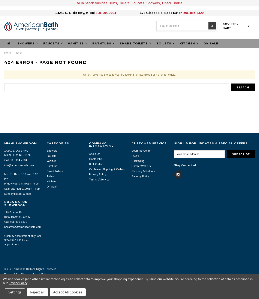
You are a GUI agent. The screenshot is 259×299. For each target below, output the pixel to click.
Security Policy (141, 176)
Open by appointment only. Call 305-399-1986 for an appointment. (23, 240)
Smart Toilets (55, 171)
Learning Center (141, 150)
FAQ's (135, 155)
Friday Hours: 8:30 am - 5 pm (22, 183)
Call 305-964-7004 (15, 160)
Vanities (51, 161)
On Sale (211, 43)
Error (19, 52)
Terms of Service (99, 179)
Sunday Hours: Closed (18, 193)
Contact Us (95, 159)
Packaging (138, 161)
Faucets (51, 155)
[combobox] (186, 26)
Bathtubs (52, 166)
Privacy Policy (97, 174)
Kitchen (51, 181)
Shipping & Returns (143, 171)
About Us (94, 153)
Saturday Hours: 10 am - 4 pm (22, 188)
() (237, 26)
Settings (14, 292)
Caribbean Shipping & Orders (106, 169)
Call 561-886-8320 (15, 221)
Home (8, 52)
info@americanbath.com (19, 165)
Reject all (37, 292)
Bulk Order (95, 164)
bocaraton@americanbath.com (23, 227)
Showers (52, 150)
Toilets (51, 176)
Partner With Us (141, 166)
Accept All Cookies (67, 292)
